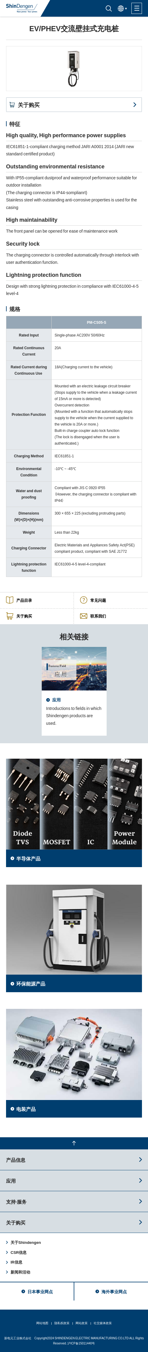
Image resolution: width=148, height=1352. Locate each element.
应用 (11, 1180)
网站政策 (82, 1323)
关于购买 (15, 1222)
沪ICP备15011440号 (81, 1343)
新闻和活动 (20, 1272)
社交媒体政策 (103, 1323)
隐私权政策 (61, 1323)
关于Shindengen (26, 1242)
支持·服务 (16, 1201)
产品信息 (15, 1159)
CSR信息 (19, 1252)
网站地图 (42, 1323)
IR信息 (16, 1262)
